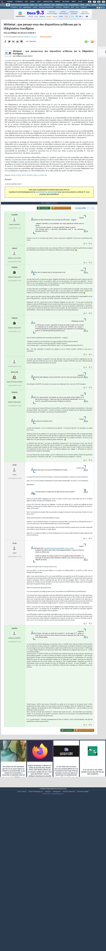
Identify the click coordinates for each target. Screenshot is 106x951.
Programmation (73, 5)
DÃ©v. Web (59, 5)
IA (36, 5)
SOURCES (58, 7)
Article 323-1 (21, 196)
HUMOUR (83, 7)
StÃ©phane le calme (30, 57)
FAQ (26, 2)
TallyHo (15, 330)
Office (88, 5)
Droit (73, 2)
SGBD (82, 5)
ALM (40, 5)
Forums (10, 2)
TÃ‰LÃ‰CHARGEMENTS (46, 7)
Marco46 (14, 434)
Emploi (57, 2)
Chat (39, 2)
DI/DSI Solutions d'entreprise (19, 5)
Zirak (14, 527)
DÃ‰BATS (66, 7)
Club (80, 2)
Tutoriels (19, 2)
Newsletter (48, 2)
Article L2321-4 (32, 196)
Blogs (32, 2)
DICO (77, 7)
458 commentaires (46, 58)
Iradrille (15, 277)
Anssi (13, 196)
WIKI (72, 7)
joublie (14, 691)
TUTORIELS (14, 7)
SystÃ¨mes (102, 5)
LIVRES (35, 7)
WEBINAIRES (27, 7)
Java (53, 5)
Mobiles (94, 5)
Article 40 (43, 196)
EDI (66, 5)
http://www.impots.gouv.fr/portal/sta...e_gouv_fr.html (59, 610)
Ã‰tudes (65, 2)
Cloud (32, 5)
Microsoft (47, 5)
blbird (14, 311)
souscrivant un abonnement (47, 213)
